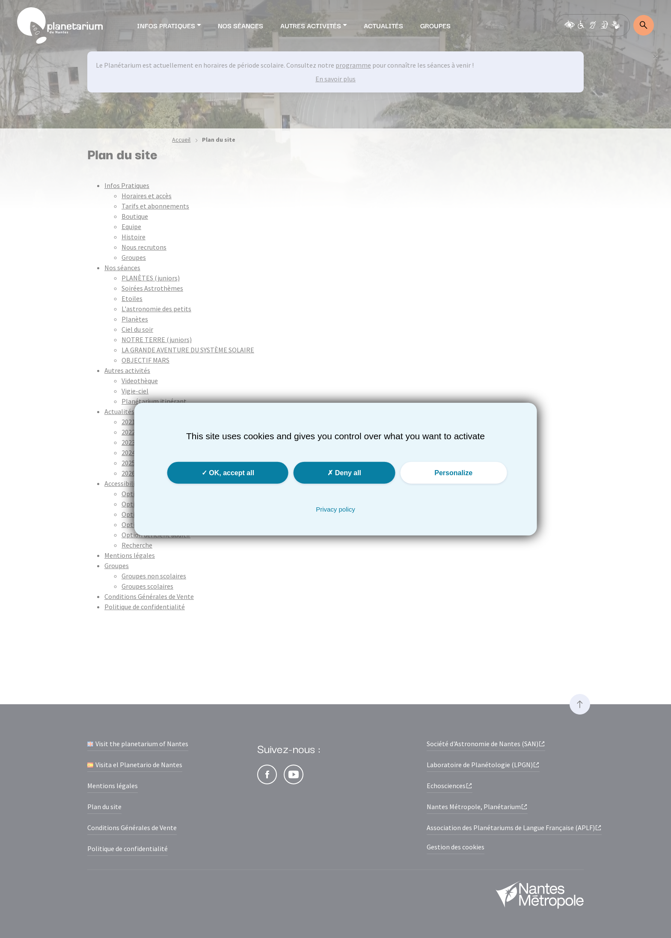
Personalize (453, 472)
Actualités (383, 25)
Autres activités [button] (310, 25)
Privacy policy (335, 508)
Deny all (344, 472)
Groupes (435, 25)
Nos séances (240, 25)
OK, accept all (228, 472)
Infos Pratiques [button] (166, 25)
